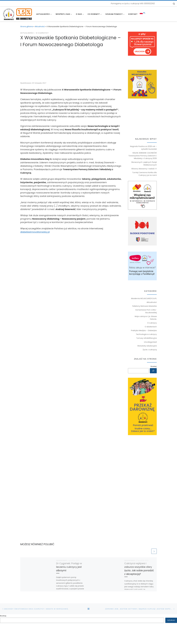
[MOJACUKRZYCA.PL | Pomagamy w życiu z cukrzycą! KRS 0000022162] (17, 14)
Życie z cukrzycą (150, 349)
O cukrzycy (152, 323)
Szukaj (154, 366)
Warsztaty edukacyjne (147, 346)
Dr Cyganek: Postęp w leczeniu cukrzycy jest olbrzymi (69, 567)
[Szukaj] (153, 370)
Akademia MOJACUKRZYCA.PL (144, 298)
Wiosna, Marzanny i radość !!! (144, 168)
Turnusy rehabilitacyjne (146, 338)
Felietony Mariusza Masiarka (144, 306)
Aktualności (40, 26)
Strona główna (26, 26)
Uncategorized (150, 342)
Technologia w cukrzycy (146, 334)
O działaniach (151, 326)
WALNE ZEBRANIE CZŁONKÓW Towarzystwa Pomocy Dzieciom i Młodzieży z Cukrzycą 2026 (142, 155)
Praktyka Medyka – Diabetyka (144, 330)
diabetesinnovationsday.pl (35, 231)
